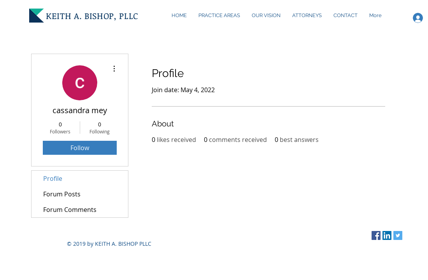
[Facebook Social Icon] (376, 235)
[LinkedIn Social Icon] (386, 235)
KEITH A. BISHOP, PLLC (92, 15)
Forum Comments (69, 209)
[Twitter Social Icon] (397, 235)
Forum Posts (62, 194)
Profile (52, 178)
